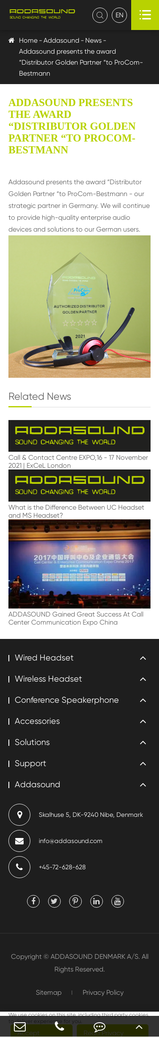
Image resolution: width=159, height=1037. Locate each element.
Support (30, 763)
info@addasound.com (55, 841)
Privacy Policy (103, 992)
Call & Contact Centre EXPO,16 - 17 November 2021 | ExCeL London (78, 461)
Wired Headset (44, 658)
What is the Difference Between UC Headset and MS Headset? (76, 511)
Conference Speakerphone (67, 700)
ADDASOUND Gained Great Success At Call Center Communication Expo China (75, 618)
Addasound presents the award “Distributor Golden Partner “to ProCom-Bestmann (81, 62)
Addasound (61, 40)
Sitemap (49, 992)
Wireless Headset (48, 679)
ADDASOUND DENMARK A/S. (95, 956)
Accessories (37, 721)
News (93, 40)
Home (28, 40)
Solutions (32, 742)
